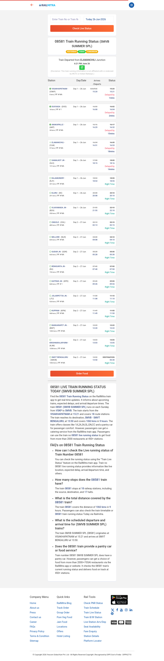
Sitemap (34, 640)
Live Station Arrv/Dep (95, 622)
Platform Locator (93, 640)
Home (33, 603)
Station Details (91, 636)
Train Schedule (91, 607)
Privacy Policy (37, 631)
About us (34, 607)
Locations (62, 626)
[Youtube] (121, 609)
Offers (60, 631)
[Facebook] (117, 609)
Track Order (63, 607)
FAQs (32, 626)
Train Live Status (92, 612)
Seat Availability (92, 626)
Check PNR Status (93, 603)
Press (33, 612)
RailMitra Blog (64, 603)
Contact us (35, 617)
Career (33, 622)
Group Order (63, 612)
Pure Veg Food (64, 617)
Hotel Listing (63, 636)
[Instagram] (126, 609)
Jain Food (62, 622)
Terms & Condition (39, 636)
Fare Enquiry (90, 631)
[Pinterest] (112, 613)
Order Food (82, 373)
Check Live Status (82, 28)
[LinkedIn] (131, 609)
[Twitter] (112, 609)
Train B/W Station (93, 617)
